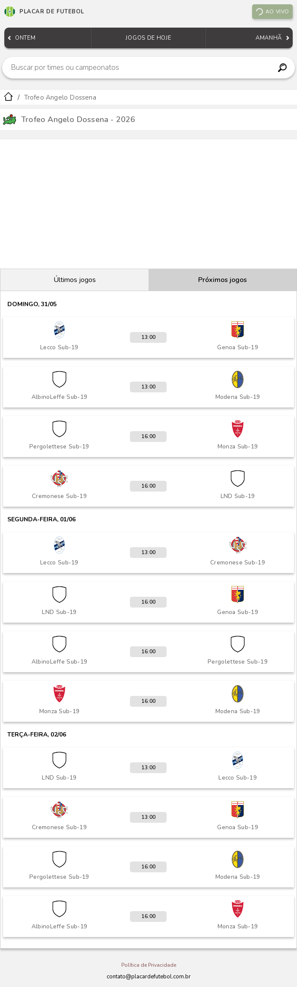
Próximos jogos (222, 280)
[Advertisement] (148, 204)
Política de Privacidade (148, 965)
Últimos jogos (75, 280)
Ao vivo (272, 11)
